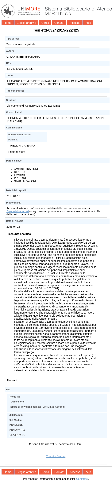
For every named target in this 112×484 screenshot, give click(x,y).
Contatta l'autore (55, 456)
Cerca (45, 22)
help (88, 22)
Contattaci (82, 478)
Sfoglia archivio (26, 22)
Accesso (74, 22)
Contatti (59, 22)
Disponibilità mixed (17, 211)
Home (7, 22)
